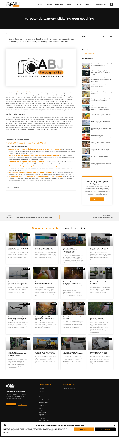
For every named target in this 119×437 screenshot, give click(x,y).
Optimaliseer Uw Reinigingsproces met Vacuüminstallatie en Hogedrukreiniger (70, 250)
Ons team (48, 4)
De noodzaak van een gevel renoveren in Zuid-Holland (98, 352)
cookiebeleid (61, 430)
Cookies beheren (105, 429)
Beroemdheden (43, 402)
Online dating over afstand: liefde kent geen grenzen (18, 249)
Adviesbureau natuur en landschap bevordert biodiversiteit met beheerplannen (100, 318)
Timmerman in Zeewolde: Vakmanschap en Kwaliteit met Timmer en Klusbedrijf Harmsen (18, 283)
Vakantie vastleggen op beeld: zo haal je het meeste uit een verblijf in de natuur (101, 72)
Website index (43, 408)
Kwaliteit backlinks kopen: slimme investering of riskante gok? (44, 413)
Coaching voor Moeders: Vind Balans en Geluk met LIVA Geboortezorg (35, 149)
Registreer (88, 4)
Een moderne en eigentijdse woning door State (26, 162)
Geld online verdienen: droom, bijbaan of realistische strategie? (44, 422)
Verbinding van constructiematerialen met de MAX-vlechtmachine (17, 353)
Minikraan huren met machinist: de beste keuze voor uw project (45, 352)
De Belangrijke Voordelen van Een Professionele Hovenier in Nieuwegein (44, 318)
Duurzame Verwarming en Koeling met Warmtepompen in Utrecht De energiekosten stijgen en (73, 284)
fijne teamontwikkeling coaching (27, 92)
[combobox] (102, 4)
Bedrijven (9, 34)
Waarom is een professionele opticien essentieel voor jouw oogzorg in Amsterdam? (17, 318)
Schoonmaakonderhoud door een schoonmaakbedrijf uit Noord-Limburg (36, 176)
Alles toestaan (84, 429)
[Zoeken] (111, 4)
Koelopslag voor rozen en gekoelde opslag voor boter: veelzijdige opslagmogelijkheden (45, 283)
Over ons (39, 4)
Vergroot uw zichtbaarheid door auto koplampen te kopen (30, 172)
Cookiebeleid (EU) (44, 399)
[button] (115, 425)
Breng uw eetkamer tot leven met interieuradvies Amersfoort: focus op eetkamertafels (101, 79)
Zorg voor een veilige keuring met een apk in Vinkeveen (99, 249)
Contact (79, 4)
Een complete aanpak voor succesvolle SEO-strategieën (44, 249)
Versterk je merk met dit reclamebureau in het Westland (73, 352)
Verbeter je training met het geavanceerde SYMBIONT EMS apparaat (34, 155)
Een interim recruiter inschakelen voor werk (73, 317)
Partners (70, 4)
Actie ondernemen (90, 53)
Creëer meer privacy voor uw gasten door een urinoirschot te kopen (34, 166)
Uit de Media (59, 4)
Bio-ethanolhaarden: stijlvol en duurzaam (99, 282)
